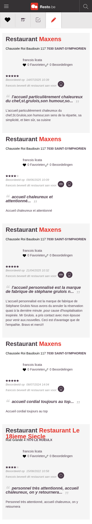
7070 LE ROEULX (39, 440)
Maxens (50, 39)
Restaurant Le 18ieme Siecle (43, 433)
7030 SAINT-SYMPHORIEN (66, 48)
